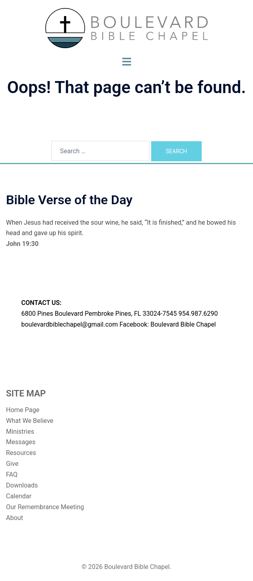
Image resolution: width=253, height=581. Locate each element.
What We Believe (29, 421)
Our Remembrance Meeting (45, 507)
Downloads (22, 485)
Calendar (18, 496)
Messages (20, 442)
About (14, 518)
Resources (21, 453)
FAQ (12, 474)
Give (12, 463)
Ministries (20, 431)
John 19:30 (22, 244)
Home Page (22, 410)
